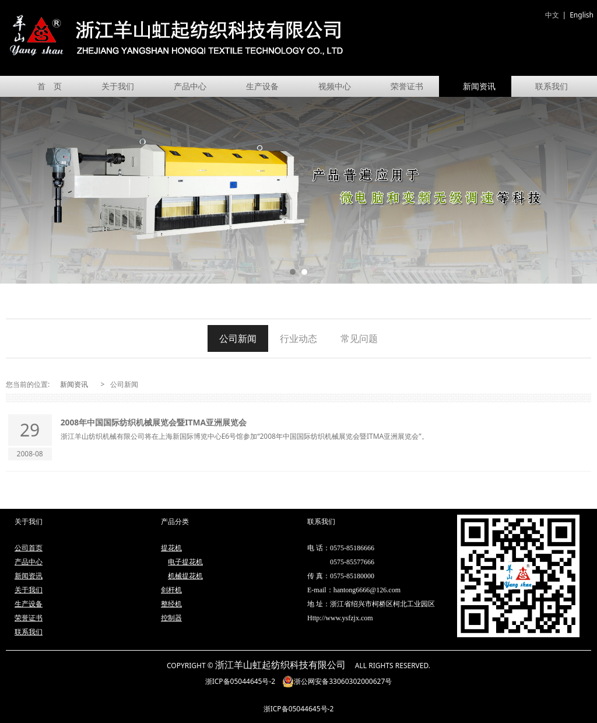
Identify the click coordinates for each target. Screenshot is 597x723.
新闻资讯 (479, 86)
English (582, 15)
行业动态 (298, 338)
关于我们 (117, 86)
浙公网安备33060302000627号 (337, 681)
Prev (15, 190)
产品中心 (190, 86)
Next (581, 190)
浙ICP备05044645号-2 (240, 681)
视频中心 (334, 86)
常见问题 (359, 338)
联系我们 (551, 86)
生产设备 (262, 86)
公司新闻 (238, 338)
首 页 (49, 86)
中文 (552, 15)
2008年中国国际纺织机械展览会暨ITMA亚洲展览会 (154, 422)
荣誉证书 (406, 86)
